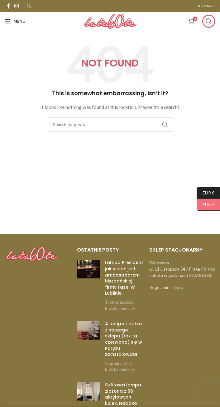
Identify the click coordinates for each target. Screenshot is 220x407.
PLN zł (206, 204)
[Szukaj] (208, 21)
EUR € (205, 193)
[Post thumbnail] (88, 285)
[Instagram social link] (16, 6)
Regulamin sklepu (166, 287)
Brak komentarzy (120, 308)
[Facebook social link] (8, 6)
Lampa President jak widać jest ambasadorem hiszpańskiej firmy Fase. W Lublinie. (124, 277)
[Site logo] (110, 20)
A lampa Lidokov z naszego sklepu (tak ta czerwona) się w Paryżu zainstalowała (124, 339)
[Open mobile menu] (15, 21)
